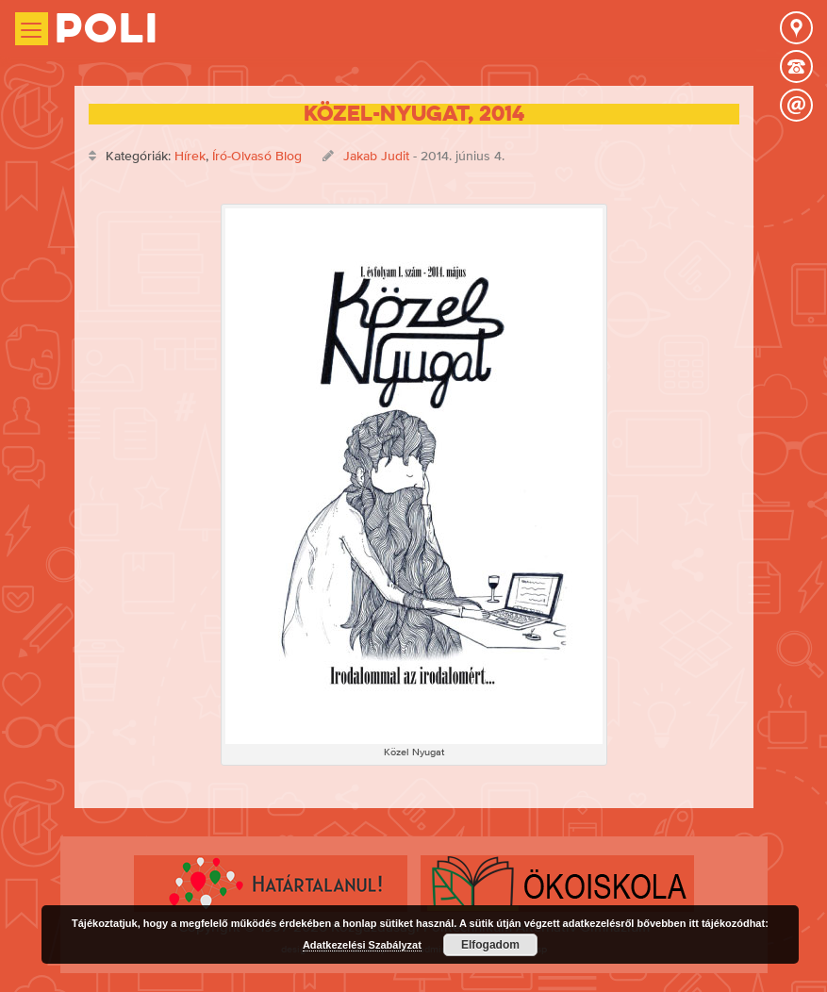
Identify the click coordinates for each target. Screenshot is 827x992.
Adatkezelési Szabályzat (362, 945)
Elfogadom (490, 944)
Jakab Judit (376, 155)
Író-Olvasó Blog (257, 155)
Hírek (190, 155)
